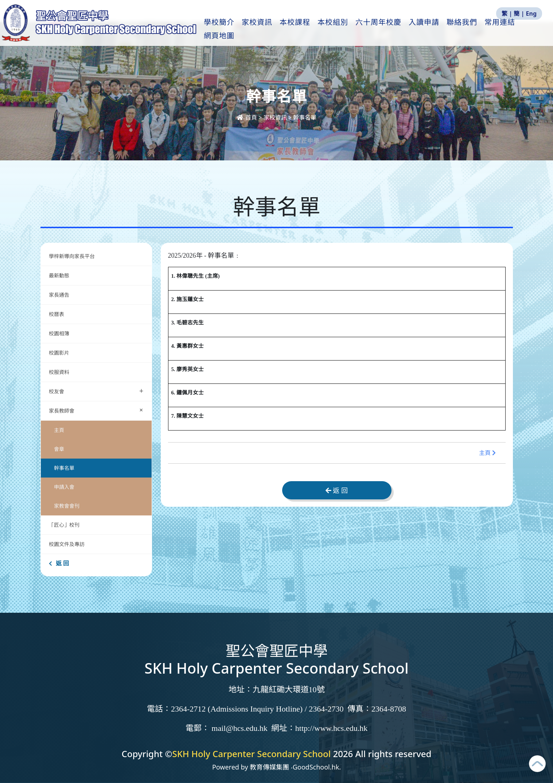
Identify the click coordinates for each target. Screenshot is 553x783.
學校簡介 (233, 30)
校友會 (96, 391)
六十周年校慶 (393, 30)
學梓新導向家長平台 (72, 256)
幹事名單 (64, 467)
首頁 (247, 117)
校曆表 (56, 314)
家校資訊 (271, 30)
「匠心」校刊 (64, 524)
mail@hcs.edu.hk (239, 728)
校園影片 (59, 352)
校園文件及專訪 (67, 544)
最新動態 (60, 275)
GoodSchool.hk (316, 767)
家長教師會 (98, 410)
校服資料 (59, 372)
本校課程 (309, 30)
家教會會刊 (66, 505)
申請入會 (64, 486)
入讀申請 (438, 30)
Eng (531, 13)
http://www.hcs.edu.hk (331, 728)
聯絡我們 (476, 30)
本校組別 (347, 30)
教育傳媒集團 (269, 767)
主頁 (59, 429)
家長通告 (59, 294)
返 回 (59, 563)
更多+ (511, 30)
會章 (59, 448)
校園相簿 (59, 333)
